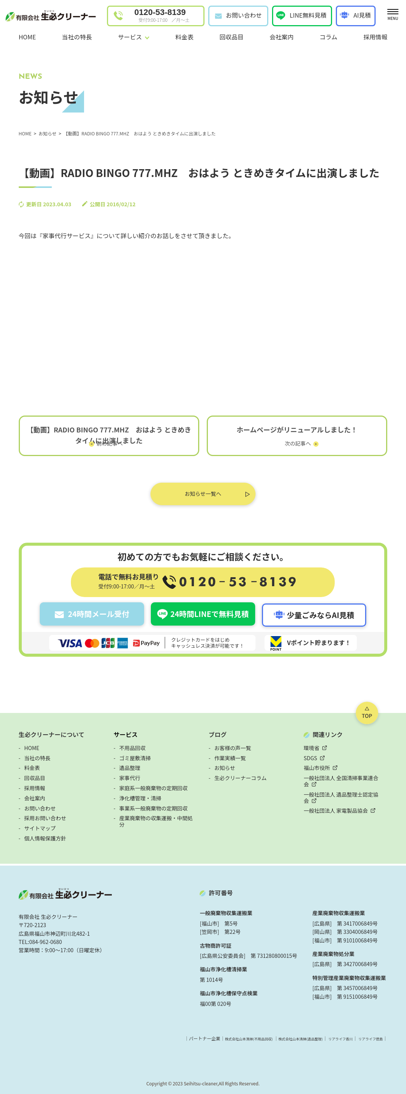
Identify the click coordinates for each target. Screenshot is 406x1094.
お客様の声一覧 (232, 745)
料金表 (185, 36)
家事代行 (123, 775)
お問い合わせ (244, 15)
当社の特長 (77, 36)
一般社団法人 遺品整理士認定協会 (350, 785)
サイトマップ (27, 826)
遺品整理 (123, 765)
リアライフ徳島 (380, 1036)
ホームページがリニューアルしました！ (303, 431)
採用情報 (375, 36)
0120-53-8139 (161, 15)
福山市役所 (323, 765)
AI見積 (362, 15)
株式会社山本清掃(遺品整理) (293, 1036)
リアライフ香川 (343, 1036)
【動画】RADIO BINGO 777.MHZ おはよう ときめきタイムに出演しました (103, 436)
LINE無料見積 (308, 15)
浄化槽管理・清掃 (134, 796)
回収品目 (232, 36)
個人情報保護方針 (32, 836)
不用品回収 (126, 745)
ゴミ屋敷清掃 (128, 755)
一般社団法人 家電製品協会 (342, 796)
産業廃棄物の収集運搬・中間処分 (152, 815)
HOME (27, 36)
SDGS (317, 755)
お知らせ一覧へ (203, 495)
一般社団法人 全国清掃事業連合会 (350, 775)
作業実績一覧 (230, 755)
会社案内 (281, 36)
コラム (329, 36)
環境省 (318, 745)
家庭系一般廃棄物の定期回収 (147, 785)
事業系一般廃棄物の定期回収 (147, 806)
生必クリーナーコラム (240, 775)
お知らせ (224, 765)
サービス (119, 732)
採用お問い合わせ (32, 815)
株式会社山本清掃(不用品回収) (228, 1036)
